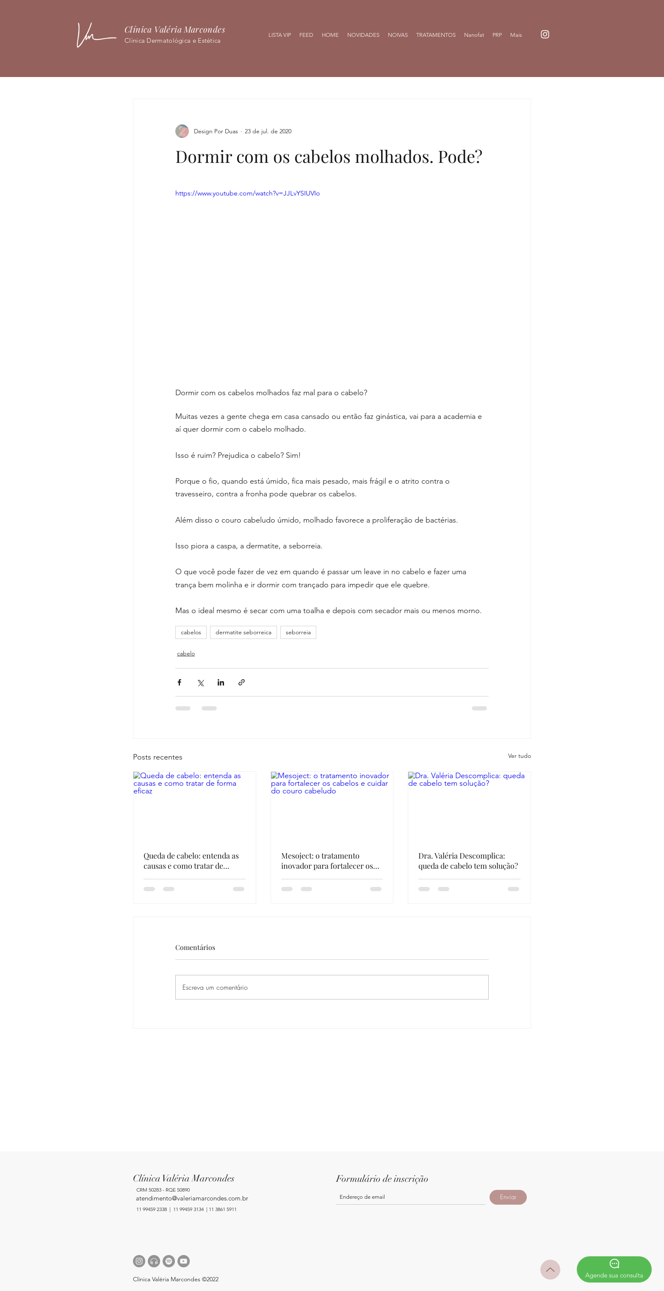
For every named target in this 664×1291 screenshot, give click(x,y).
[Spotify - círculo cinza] (169, 1261)
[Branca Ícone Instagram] (545, 34)
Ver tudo (519, 756)
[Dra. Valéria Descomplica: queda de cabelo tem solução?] (469, 806)
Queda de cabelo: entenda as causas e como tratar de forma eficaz (191, 861)
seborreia (298, 632)
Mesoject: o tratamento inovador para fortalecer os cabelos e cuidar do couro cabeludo (327, 861)
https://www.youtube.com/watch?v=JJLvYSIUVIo (247, 193)
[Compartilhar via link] (242, 682)
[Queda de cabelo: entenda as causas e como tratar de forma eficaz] (194, 806)
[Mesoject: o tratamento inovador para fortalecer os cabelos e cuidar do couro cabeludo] (332, 806)
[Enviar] (508, 1197)
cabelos (191, 632)
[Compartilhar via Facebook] (179, 682)
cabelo (186, 653)
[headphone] (154, 1261)
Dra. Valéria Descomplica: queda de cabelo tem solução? (468, 861)
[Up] (550, 1270)
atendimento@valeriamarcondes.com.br (192, 1198)
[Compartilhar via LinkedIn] (221, 682)
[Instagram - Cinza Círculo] (139, 1261)
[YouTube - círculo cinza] (183, 1261)
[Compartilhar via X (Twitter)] (200, 682)
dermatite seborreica (243, 632)
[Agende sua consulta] (614, 1269)
